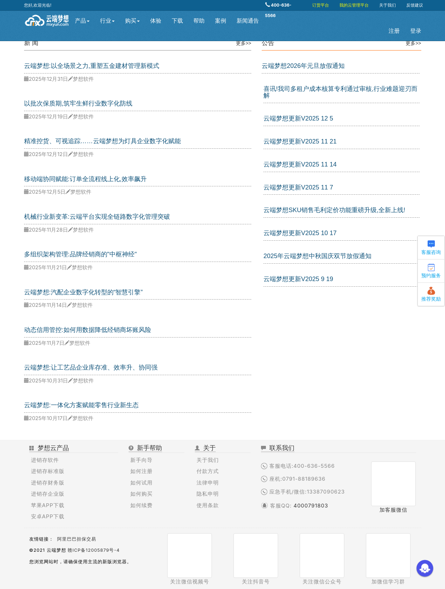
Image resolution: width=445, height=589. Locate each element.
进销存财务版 (47, 482)
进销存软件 (45, 460)
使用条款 (208, 505)
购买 (132, 21)
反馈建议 (414, 5)
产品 (82, 21)
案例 (220, 21)
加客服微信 (393, 509)
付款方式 (208, 471)
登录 (415, 31)
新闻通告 (248, 21)
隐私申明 (208, 493)
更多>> (243, 43)
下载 (177, 21)
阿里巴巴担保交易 (76, 539)
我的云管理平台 (354, 5)
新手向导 (141, 460)
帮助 (199, 21)
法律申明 (208, 482)
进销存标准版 (47, 471)
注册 (394, 31)
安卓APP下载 (48, 516)
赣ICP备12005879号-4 (94, 550)
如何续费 (141, 505)
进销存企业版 (47, 493)
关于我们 (387, 5)
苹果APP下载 (48, 505)
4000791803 (310, 505)
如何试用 (141, 482)
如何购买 (141, 493)
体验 (155, 21)
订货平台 (320, 5)
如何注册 (141, 471)
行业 (107, 21)
